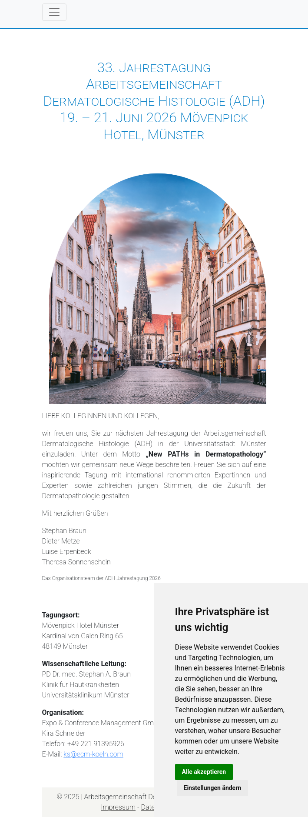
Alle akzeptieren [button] (204, 771)
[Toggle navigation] (54, 12)
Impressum (118, 807)
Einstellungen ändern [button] (213, 787)
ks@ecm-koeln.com (93, 754)
